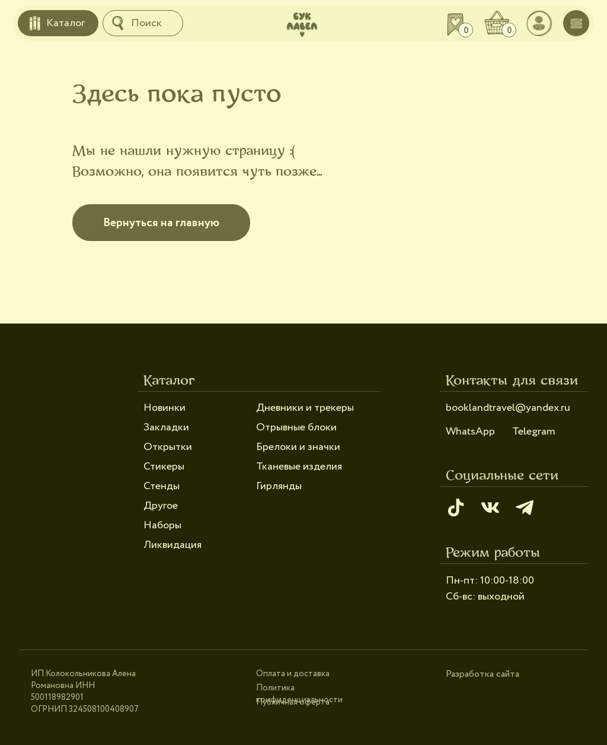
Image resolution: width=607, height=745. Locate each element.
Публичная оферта (293, 702)
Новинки (164, 408)
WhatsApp (470, 431)
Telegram (533, 431)
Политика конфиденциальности (299, 694)
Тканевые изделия (299, 466)
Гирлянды (279, 486)
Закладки (166, 427)
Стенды (161, 486)
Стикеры (163, 466)
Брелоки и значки (298, 447)
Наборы (162, 525)
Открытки (167, 447)
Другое (160, 505)
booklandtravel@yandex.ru (508, 408)
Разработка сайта (482, 674)
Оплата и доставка (293, 674)
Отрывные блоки (296, 427)
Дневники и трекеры (305, 408)
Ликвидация (172, 545)
